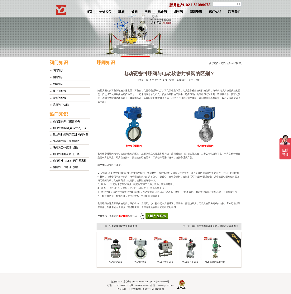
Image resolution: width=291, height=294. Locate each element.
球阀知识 (58, 70)
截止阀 (162, 11)
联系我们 (234, 11)
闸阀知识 (58, 84)
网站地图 (159, 289)
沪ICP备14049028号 (159, 281)
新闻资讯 (196, 11)
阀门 (216, 63)
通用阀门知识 (61, 104)
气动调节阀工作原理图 (66, 141)
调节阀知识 (59, 97)
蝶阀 (134, 11)
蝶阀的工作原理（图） (66, 167)
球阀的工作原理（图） (66, 147)
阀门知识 (215, 11)
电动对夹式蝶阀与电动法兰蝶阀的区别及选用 (215, 226)
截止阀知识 (59, 91)
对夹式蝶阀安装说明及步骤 (123, 226)
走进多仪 (105, 11)
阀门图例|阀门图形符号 (66, 121)
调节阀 (178, 11)
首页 (89, 11)
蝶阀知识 (58, 77)
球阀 (121, 11)
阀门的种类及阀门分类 (66, 154)
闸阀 (148, 11)
